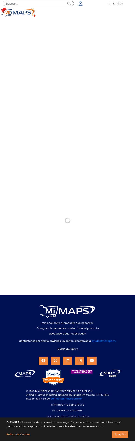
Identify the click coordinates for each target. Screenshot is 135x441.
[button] (43, 361)
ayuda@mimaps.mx (104, 341)
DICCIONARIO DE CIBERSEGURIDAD (67, 416)
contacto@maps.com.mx (66, 398)
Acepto (120, 434)
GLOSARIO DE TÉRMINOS (67, 410)
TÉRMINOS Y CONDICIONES (67, 404)
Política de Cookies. (19, 434)
